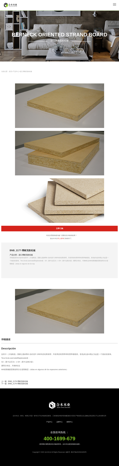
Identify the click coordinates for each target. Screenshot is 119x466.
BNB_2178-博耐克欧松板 (18, 381)
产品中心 (16, 71)
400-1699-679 (59, 438)
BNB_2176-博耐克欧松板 (18, 384)
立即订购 (59, 228)
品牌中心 (60, 422)
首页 (10, 71)
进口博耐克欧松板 (26, 71)
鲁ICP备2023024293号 (79, 452)
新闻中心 (70, 422)
